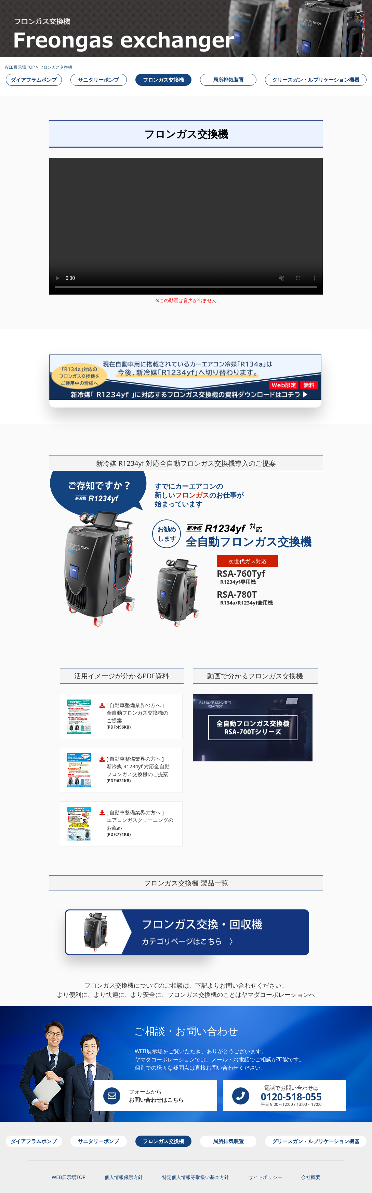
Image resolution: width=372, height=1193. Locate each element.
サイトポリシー (265, 1161)
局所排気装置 (228, 79)
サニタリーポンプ (98, 79)
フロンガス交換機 (55, 67)
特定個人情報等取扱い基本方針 (195, 1161)
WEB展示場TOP (68, 1161)
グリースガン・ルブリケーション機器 (315, 79)
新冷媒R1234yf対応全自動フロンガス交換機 (253, 714)
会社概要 (310, 1161)
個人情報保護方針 (124, 1161)
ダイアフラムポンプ (34, 79)
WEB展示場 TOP (20, 67)
